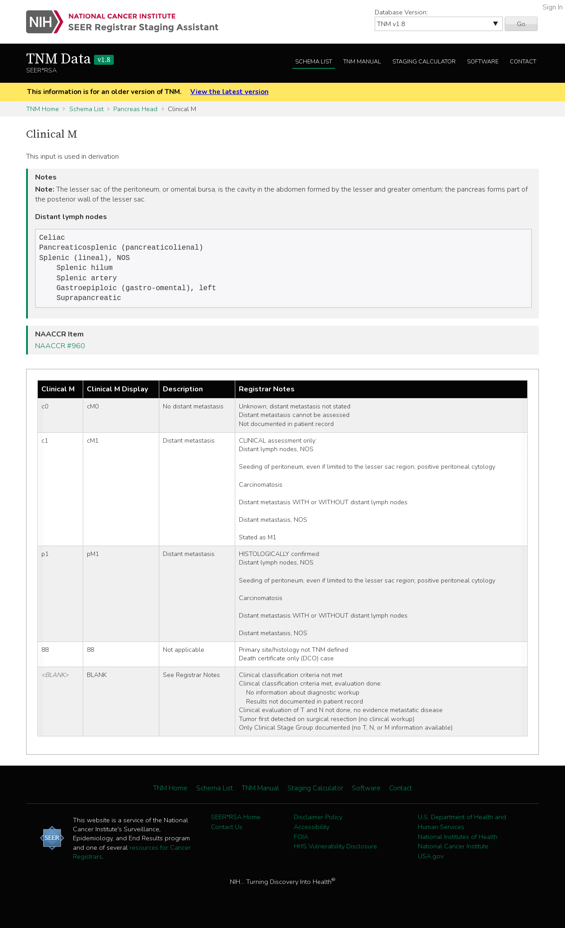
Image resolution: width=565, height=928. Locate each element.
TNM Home (42, 108)
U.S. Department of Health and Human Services (462, 828)
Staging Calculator (424, 62)
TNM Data (70, 59)
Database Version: (401, 12)
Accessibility (311, 833)
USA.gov (431, 862)
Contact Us (226, 833)
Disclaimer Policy (318, 823)
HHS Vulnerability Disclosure (335, 852)
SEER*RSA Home (235, 823)
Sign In (553, 7)
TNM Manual (362, 62)
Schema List (313, 62)
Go (521, 23)
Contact (523, 62)
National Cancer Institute (453, 852)
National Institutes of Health (458, 842)
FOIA (301, 842)
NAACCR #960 (60, 352)
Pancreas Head (135, 108)
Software (482, 62)
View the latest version (229, 91)
